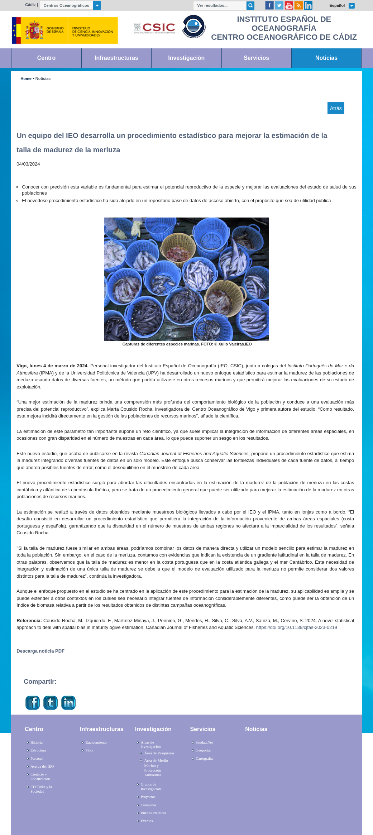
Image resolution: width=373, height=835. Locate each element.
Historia (36, 742)
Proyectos (148, 797)
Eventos (147, 821)
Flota (90, 750)
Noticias (43, 79)
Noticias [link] (326, 58)
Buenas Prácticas (153, 813)
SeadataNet (204, 742)
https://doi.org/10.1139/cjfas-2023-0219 (296, 627)
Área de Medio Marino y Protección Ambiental (156, 767)
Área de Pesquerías (159, 753)
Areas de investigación (151, 744)
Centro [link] (46, 58)
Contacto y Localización (40, 776)
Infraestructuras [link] (116, 58)
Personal (36, 758)
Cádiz (30, 5)
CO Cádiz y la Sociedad (41, 789)
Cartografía (204, 758)
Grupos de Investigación (151, 786)
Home (25, 79)
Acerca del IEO (42, 766)
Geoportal (203, 750)
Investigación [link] (186, 58)
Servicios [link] (256, 58)
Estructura (38, 750)
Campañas (149, 805)
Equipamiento (96, 742)
